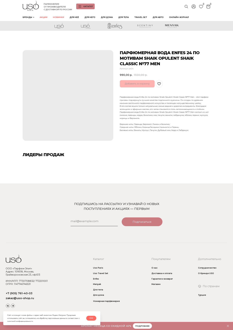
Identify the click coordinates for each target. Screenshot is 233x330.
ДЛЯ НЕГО (89, 17)
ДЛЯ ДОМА (107, 17)
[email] (94, 221)
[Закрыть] (228, 326)
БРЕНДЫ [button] (27, 17)
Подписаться (142, 221)
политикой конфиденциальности (20, 321)
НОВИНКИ (58, 17)
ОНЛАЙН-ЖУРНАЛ (179, 17)
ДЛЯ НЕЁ (74, 17)
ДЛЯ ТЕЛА (123, 17)
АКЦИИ (43, 17)
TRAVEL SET (140, 17)
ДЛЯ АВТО (158, 17)
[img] (8, 306)
